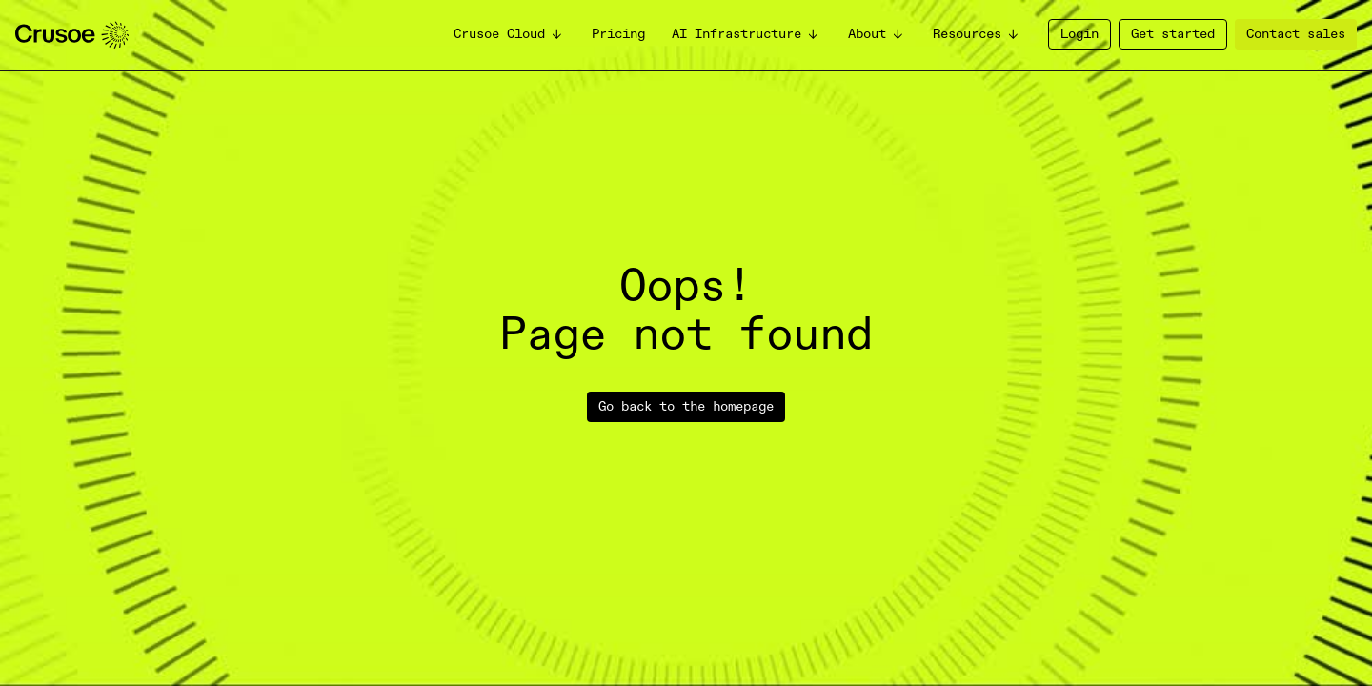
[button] (509, 35)
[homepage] (72, 35)
